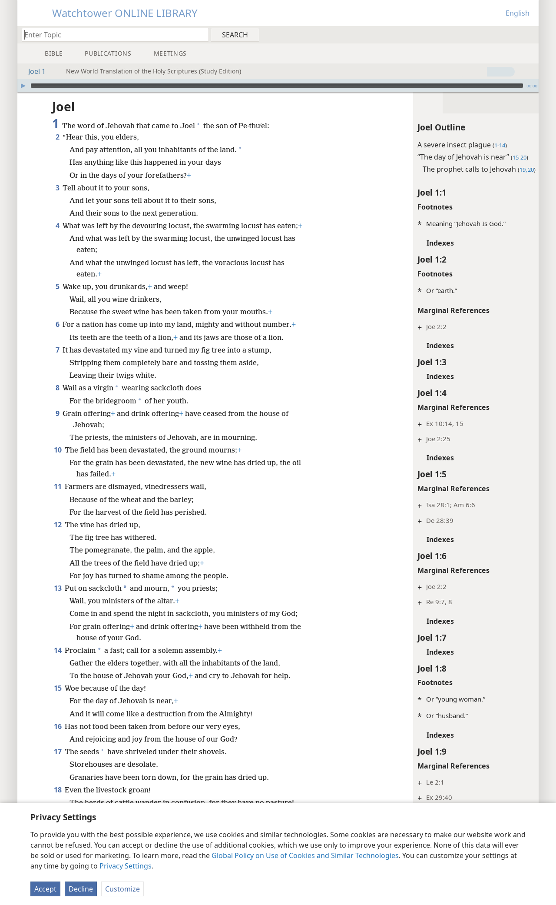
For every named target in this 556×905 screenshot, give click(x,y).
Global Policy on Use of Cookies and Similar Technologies (305, 855)
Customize (122, 889)
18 (57, 790)
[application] (278, 85)
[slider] (277, 85)
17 (57, 751)
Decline (81, 889)
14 (57, 650)
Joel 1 (33, 71)
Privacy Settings (125, 866)
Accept (45, 889)
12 (57, 524)
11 (57, 486)
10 (57, 450)
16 (57, 726)
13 (57, 588)
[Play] (23, 85)
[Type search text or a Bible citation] (111, 34)
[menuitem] (528, 34)
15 (57, 688)
